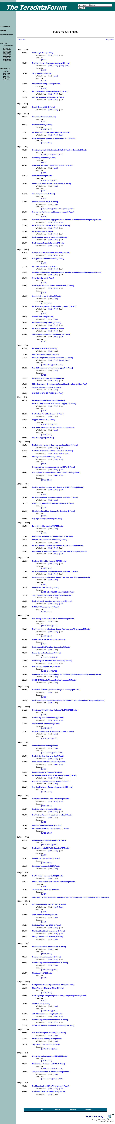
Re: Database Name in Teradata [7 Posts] (48, 243)
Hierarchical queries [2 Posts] (44, 117)
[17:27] (49, 1079)
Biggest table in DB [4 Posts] (43, 420)
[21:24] (49, 480)
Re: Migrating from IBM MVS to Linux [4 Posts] (50, 1086)
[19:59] (43, 313)
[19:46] (49, 738)
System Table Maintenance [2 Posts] (46, 387)
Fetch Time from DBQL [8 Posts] (45, 202)
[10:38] (43, 173)
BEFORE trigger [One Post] (43, 438)
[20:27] (43, 494)
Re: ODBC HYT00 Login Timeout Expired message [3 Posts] (55, 690)
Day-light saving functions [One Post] (47, 519)
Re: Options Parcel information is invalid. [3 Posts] (52, 815)
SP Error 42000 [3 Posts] (41, 73)
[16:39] (49, 863)
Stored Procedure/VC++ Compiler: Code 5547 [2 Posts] (53, 882)
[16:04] (43, 180)
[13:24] (49, 636)
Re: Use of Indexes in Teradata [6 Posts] (48, 328)
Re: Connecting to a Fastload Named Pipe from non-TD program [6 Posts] (61, 577)
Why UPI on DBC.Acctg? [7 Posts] (45, 587)
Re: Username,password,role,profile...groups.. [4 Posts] (54, 306)
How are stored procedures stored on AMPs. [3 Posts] (53, 467)
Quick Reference (6, 35)
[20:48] (43, 584)
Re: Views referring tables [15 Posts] (46, 323)
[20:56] (43, 1000)
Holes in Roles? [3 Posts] (42, 125)
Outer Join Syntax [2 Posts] (43, 278)
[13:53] (43, 365)
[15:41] (43, 129)
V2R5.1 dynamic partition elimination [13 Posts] (51, 334)
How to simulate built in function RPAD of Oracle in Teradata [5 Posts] (59, 150)
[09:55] (49, 845)
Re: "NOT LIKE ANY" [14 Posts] (44, 266)
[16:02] (60, 592)
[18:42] (43, 282)
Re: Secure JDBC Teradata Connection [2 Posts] (51, 647)
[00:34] (43, 626)
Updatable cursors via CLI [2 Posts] (46, 866)
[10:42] (43, 970)
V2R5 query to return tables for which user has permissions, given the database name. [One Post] (70, 897)
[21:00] (54, 424)
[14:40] (43, 1049)
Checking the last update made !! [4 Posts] (49, 840)
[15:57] (54, 592)
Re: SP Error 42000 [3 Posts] (43, 107)
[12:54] (49, 154)
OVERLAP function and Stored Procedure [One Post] (53, 1025)
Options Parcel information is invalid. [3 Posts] (50, 781)
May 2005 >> (110, 40)
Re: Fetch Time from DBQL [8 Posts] (46, 925)
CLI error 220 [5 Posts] (41, 1003)
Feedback (88, 1109)
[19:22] (60, 154)
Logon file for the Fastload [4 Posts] (46, 653)
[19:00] (54, 1011)
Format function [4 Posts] (42, 176)
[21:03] (43, 533)
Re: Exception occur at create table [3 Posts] (49, 237)
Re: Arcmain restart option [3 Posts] (46, 957)
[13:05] (49, 657)
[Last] (67, 66)
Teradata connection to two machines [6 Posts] (50, 1072)
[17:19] (43, 375)
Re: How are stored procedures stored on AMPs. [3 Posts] (55, 497)
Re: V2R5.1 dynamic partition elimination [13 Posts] (52, 358)
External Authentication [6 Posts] (45, 746)
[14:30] (43, 121)
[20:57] (43, 216)
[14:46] (49, 993)
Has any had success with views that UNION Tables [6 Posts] (56, 473)
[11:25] (54, 626)
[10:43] (54, 845)
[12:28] (49, 970)
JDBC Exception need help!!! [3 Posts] (47, 1014)
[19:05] (60, 1079)
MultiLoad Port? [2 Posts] (42, 973)
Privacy (73, 1109)
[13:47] (54, 1068)
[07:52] (43, 60)
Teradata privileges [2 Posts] (43, 194)
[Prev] (55, 55)
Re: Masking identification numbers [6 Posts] (50, 963)
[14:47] (43, 1011)
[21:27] (43, 978)
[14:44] (49, 1049)
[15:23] (43, 143)
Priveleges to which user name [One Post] (48, 400)
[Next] (61, 66)
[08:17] (43, 806)
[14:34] (43, 424)
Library (3, 31)
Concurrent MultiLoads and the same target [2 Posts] (53, 212)
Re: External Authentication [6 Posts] (46, 809)
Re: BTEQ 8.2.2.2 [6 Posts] (42, 53)
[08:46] (49, 954)
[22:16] (43, 341)
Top (41, 1109)
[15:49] (43, 70)
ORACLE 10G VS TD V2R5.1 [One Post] (47, 393)
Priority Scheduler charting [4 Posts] (46, 457)
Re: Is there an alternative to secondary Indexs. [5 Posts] (54, 775)
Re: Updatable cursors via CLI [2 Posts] (47, 876)
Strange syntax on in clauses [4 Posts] (47, 937)
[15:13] (49, 424)
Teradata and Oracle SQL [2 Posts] (45, 889)
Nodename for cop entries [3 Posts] (46, 724)
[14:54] (43, 88)
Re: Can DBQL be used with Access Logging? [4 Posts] (54, 404)
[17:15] (43, 833)
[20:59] (54, 657)
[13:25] (54, 154)
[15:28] (43, 435)
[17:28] (43, 303)
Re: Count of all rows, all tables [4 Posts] (48, 378)
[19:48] (60, 209)
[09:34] (49, 626)
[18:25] (43, 697)
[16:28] (43, 912)
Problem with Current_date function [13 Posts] (50, 828)
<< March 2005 (21, 40)
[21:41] (43, 791)
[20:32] (49, 435)
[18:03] (43, 209)
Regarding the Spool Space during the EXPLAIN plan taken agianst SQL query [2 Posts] (66, 674)
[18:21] (43, 714)
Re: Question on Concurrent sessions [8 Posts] (50, 63)
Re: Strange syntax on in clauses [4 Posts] (49, 947)
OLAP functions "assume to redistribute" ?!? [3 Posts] (53, 138)
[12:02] (43, 80)
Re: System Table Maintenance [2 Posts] (48, 414)
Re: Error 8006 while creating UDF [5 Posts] (49, 561)
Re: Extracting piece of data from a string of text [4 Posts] (55, 445)
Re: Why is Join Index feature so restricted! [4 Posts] (53, 286)
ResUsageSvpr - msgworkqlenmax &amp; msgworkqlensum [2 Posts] (59, 996)
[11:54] (43, 657)
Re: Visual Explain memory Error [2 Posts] (49, 1092)
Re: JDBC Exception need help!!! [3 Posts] (49, 1033)
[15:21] (43, 922)
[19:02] (43, 738)
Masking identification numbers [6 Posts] (48, 931)
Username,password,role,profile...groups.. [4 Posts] (52, 165)
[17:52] (54, 671)
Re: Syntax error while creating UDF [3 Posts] (50, 91)
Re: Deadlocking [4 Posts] (42, 231)
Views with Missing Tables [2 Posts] (46, 84)
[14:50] (43, 671)
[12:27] (43, 411)
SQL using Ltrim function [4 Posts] (46, 1044)
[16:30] (49, 568)
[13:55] (43, 263)
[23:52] (43, 516)
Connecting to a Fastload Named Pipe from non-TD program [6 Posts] (59, 551)
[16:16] (66, 592)
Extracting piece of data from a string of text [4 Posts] (53, 427)
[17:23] (49, 833)
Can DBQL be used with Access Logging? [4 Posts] (52, 368)
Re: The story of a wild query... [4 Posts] (48, 97)
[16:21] (54, 365)
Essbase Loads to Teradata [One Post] (47, 772)
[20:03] (54, 180)
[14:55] (49, 671)
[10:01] (43, 1061)
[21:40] (49, 806)
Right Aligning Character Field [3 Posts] (47, 988)
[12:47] (49, 1061)
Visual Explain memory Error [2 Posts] (47, 1039)
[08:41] (43, 954)
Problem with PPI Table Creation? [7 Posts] (49, 762)
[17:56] (49, 303)
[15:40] (43, 191)
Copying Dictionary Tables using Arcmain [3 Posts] (52, 787)
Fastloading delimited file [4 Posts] (46, 666)
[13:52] (60, 1068)
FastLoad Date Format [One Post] (45, 354)
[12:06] (43, 644)
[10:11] (43, 1068)
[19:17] (43, 894)
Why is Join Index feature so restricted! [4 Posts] (51, 183)
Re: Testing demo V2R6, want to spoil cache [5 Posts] (53, 619)
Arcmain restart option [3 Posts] (45, 915)
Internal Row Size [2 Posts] (42, 317)
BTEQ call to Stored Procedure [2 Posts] (48, 259)
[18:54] (43, 293)
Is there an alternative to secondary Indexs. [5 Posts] (53, 731)
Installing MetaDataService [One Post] (47, 825)
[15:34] (43, 508)
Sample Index (8, 46)
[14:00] (43, 753)
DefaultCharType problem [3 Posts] (46, 858)
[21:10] (54, 738)
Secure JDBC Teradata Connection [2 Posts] (49, 540)
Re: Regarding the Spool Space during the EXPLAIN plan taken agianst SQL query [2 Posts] (68, 700)
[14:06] (60, 753)
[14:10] (43, 568)
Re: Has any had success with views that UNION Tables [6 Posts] (57, 487)
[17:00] (43, 1079)
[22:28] (43, 611)
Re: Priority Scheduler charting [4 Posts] (48, 718)
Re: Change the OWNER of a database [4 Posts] (51, 225)
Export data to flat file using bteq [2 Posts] (49, 639)
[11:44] (43, 636)
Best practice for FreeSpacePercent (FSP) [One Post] (53, 985)
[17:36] (71, 592)
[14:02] (54, 753)
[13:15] (43, 863)
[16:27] (49, 129)
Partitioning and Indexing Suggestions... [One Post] (52, 536)
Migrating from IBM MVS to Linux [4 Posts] (49, 904)
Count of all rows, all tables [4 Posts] (46, 296)
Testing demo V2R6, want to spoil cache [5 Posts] (51, 595)
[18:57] (54, 209)
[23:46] (71, 209)
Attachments (5, 26)
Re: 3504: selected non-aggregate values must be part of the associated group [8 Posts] (66, 220)
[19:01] (49, 728)
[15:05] (43, 769)
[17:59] (60, 365)
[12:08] (43, 993)
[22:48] (49, 611)
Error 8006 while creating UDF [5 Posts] (47, 526)
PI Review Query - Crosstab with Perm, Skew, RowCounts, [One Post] (59, 384)
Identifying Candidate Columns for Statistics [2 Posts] (53, 511)
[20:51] (43, 464)
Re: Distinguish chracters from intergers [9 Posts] (52, 601)
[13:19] (54, 970)
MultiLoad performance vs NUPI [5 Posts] (48, 1064)
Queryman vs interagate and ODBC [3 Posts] (49, 1056)
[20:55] (43, 480)
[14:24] (43, 886)
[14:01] (49, 753)
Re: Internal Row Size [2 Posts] (44, 348)
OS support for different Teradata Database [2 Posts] (53, 503)
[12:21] (43, 154)
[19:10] (49, 180)
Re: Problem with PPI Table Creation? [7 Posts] (50, 799)
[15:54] (43, 198)
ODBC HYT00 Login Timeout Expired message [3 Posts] (54, 680)
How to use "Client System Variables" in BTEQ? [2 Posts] (54, 710)
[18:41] (43, 728)
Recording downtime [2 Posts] (44, 158)
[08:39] (43, 162)
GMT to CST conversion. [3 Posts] (45, 607)
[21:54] (49, 791)
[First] (50, 55)
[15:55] (43, 592)
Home (57, 1109)
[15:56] (49, 143)
